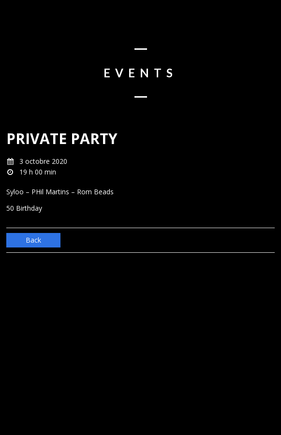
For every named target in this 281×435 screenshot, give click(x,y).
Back (33, 240)
